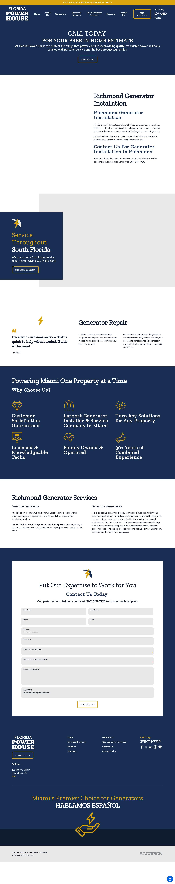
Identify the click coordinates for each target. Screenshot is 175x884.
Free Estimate (142, 14)
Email (93, 620)
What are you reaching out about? (35, 659)
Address (26, 630)
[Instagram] (155, 747)
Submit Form (87, 704)
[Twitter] (146, 747)
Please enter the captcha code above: (36, 693)
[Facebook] (141, 747)
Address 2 (27, 640)
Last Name (95, 610)
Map (14, 776)
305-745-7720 (160, 15)
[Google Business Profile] (160, 747)
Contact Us (87, 59)
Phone (25, 620)
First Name (27, 610)
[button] (170, 879)
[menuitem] (38, 14)
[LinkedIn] (151, 747)
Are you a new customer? (32, 649)
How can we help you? (31, 669)
